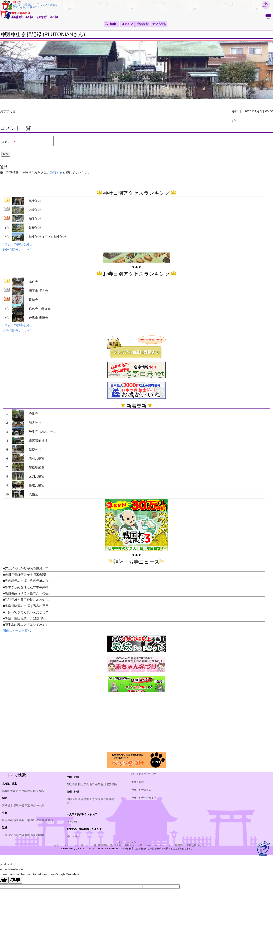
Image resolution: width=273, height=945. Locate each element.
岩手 (18, 792)
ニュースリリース (81, 847)
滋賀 (10, 836)
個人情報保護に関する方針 (107, 847)
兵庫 (27, 836)
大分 (91, 801)
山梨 (27, 822)
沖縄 (111, 801)
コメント (7, 142)
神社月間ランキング (17, 251)
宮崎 (97, 801)
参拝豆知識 (137, 783)
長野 (33, 822)
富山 (10, 822)
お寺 (74, 823)
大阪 (21, 836)
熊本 (86, 801)
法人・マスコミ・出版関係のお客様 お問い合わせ (180, 847)
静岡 (44, 822)
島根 (74, 786)
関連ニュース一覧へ (17, 632)
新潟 (4, 822)
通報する (56, 174)
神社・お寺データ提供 (143, 799)
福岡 (69, 801)
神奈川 (40, 807)
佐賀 (74, 801)
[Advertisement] (34, 724)
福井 (21, 822)
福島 (41, 792)
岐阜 (38, 822)
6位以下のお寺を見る (18, 327)
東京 (33, 807)
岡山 (80, 786)
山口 (91, 786)
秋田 (29, 792)
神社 (69, 823)
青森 (12, 792)
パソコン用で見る (127, 844)
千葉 (27, 807)
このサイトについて (58, 847)
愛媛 (108, 786)
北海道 (6, 792)
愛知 (50, 822)
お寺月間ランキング (17, 332)
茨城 (4, 807)
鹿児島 (104, 801)
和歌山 (40, 836)
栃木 (10, 807)
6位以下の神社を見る (18, 246)
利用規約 (129, 847)
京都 (16, 836)
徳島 (97, 786)
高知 (114, 786)
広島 (86, 786)
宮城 (24, 792)
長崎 (80, 801)
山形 (35, 792)
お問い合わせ (144, 847)
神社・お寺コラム (141, 791)
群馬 (16, 807)
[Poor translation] (15, 882)
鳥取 (69, 786)
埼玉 (21, 807)
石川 (16, 822)
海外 (69, 805)
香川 (103, 786)
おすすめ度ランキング (143, 775)
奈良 (33, 836)
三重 (4, 836)
